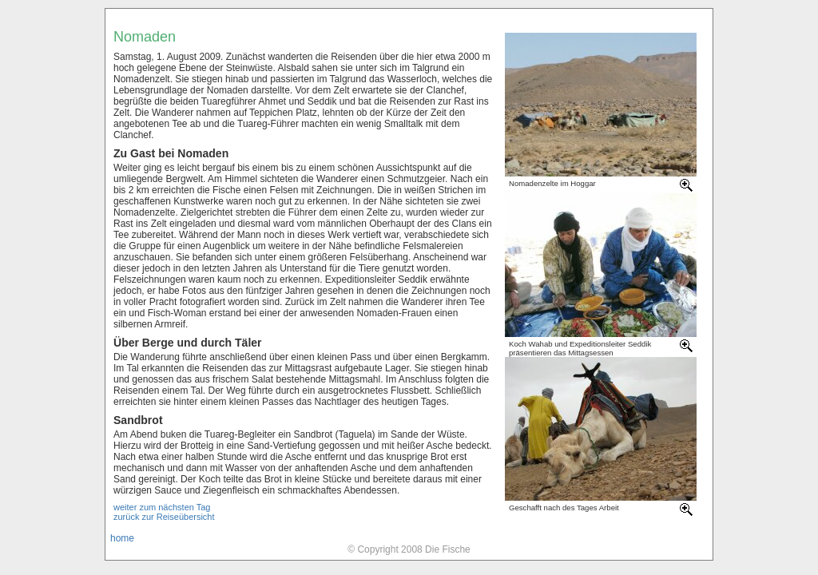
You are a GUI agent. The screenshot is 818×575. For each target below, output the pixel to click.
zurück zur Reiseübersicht (164, 516)
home (122, 538)
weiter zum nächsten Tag (161, 507)
